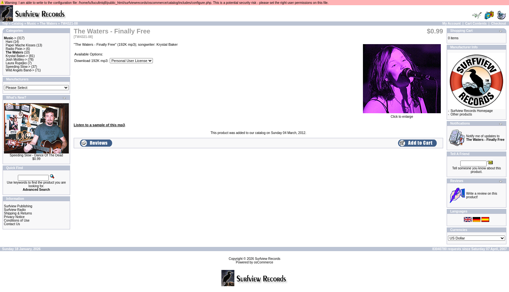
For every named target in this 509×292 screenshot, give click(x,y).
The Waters (48, 23)
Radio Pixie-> (15, 49)
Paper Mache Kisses (21, 45)
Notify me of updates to (485, 137)
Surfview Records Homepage (472, 111)
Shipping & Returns (18, 213)
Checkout (498, 23)
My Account (451, 23)
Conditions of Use (17, 220)
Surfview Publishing (18, 206)
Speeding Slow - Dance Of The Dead (36, 155)
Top (5, 23)
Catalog (17, 23)
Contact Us (12, 224)
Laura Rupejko (16, 63)
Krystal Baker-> (17, 56)
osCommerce (263, 262)
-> (10, 38)
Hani (9, 41)
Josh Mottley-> (16, 59)
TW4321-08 (69, 23)
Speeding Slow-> (18, 66)
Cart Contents (476, 23)
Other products (461, 114)
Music (31, 23)
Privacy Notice (14, 217)
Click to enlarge (402, 115)
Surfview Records (267, 259)
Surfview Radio (15, 210)
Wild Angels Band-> (20, 70)
